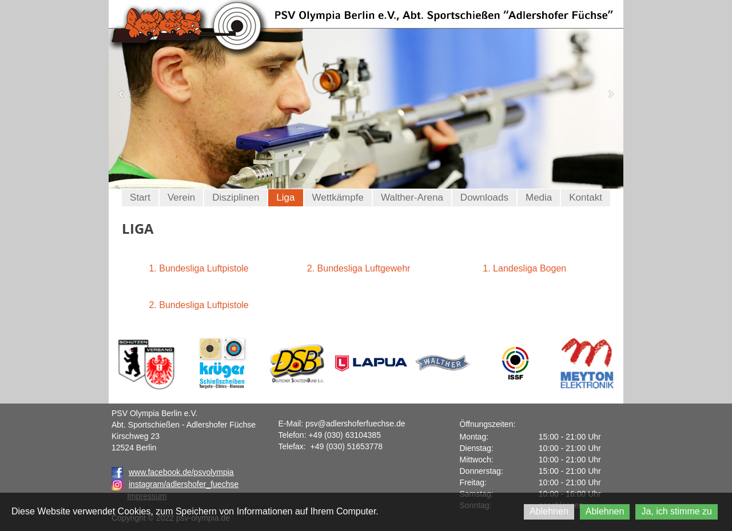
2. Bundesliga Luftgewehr (359, 268)
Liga (285, 197)
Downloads (484, 197)
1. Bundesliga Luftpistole (198, 268)
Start (140, 197)
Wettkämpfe (338, 197)
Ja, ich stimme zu (676, 511)
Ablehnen (549, 511)
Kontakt (585, 197)
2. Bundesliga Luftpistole (198, 305)
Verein (181, 197)
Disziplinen (235, 197)
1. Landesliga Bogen (524, 268)
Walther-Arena (412, 197)
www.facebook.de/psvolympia (173, 472)
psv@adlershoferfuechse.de (355, 423)
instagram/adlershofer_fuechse (183, 484)
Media (539, 197)
